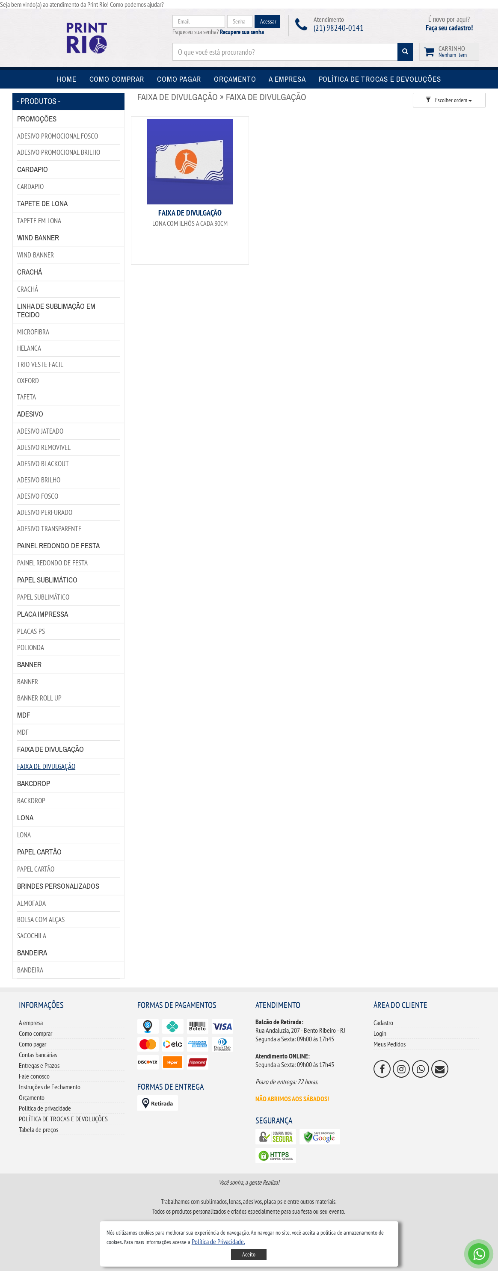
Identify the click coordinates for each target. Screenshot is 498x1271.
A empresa (31, 1022)
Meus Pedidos (390, 1044)
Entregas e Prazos (39, 1065)
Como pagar (32, 1044)
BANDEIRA (30, 970)
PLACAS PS (31, 631)
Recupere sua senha (242, 32)
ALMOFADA (31, 903)
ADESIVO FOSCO (37, 496)
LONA (24, 834)
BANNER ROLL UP (39, 698)
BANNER (27, 681)
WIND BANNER (35, 255)
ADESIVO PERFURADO (44, 512)
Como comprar (35, 1033)
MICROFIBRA (33, 332)
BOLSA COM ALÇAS (41, 919)
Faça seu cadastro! (449, 28)
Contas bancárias (38, 1054)
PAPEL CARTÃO (35, 869)
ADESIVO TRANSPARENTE (49, 528)
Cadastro (383, 1022)
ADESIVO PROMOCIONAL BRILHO (58, 152)
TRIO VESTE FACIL (40, 364)
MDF (23, 732)
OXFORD (28, 380)
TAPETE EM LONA (39, 220)
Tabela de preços (38, 1129)
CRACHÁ (27, 289)
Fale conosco (34, 1076)
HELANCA (29, 348)
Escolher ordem (448, 100)
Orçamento (31, 1097)
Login (380, 1033)
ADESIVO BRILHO (38, 480)
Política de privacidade (45, 1108)
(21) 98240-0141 (339, 28)
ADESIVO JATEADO (40, 431)
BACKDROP (31, 800)
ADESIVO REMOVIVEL (44, 447)
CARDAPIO (30, 186)
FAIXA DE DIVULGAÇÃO (46, 766)
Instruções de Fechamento (49, 1086)
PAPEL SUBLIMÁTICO (43, 597)
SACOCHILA (31, 935)
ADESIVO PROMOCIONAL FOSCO (57, 136)
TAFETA (26, 397)
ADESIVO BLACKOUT (43, 463)
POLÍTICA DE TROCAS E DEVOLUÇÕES (63, 1118)
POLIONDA (30, 647)
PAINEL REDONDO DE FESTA (52, 563)
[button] (218, 1241)
